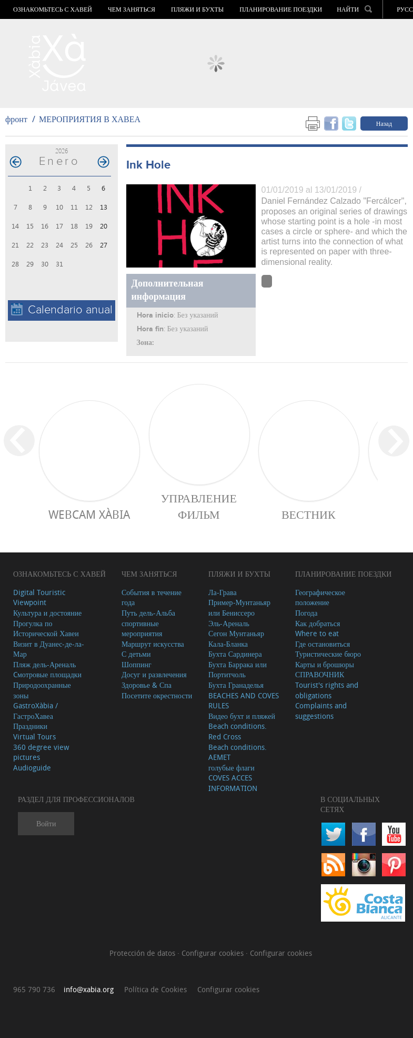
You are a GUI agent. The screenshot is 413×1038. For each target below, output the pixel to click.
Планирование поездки (280, 9)
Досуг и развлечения (154, 674)
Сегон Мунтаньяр (236, 633)
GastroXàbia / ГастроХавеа (35, 710)
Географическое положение (320, 597)
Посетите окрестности (157, 695)
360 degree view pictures (41, 752)
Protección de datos (143, 953)
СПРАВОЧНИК (319, 674)
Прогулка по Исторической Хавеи (46, 628)
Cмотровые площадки (47, 674)
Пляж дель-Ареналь (44, 664)
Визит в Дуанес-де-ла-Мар (48, 649)
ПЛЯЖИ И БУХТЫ (197, 9)
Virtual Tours (34, 736)
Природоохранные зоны (42, 690)
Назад (384, 123)
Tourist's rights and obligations (326, 690)
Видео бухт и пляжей (241, 716)
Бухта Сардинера (235, 654)
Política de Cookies (155, 989)
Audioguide (32, 768)
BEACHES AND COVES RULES (243, 700)
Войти (46, 823)
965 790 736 (34, 989)
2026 (61, 151)
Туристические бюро (328, 654)
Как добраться (317, 623)
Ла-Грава (222, 592)
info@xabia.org (89, 989)
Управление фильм (199, 506)
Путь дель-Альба (148, 613)
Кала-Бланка (228, 644)
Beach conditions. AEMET (237, 752)
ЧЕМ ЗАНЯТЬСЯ (131, 9)
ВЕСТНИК (308, 514)
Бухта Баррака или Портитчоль (237, 669)
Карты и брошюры (324, 664)
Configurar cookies (214, 953)
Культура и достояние (47, 613)
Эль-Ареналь (228, 623)
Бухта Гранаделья (236, 685)
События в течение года (152, 597)
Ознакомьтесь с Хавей (52, 9)
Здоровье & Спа (147, 685)
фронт (16, 119)
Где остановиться (322, 644)
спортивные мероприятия (142, 628)
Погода (306, 613)
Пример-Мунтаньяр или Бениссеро (239, 607)
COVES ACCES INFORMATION (232, 783)
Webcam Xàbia (89, 514)
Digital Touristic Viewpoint (39, 597)
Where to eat (317, 633)
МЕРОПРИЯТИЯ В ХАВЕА (89, 119)
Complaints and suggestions (321, 710)
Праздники (30, 726)
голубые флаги (231, 768)
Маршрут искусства (153, 644)
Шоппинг (137, 664)
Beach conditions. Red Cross (237, 731)
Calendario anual (62, 310)
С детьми (136, 654)
